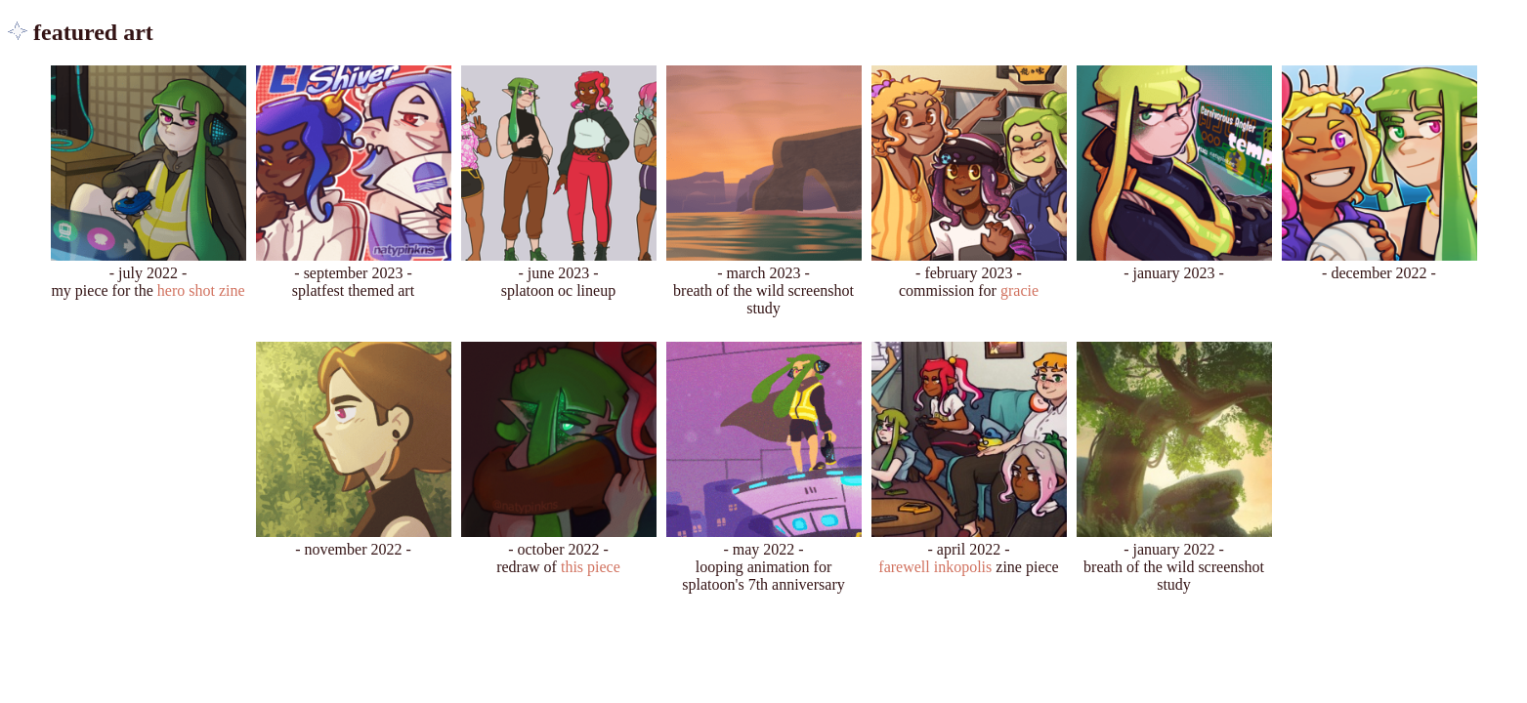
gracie (1019, 290)
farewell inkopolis (935, 566)
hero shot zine (201, 290)
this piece (590, 566)
